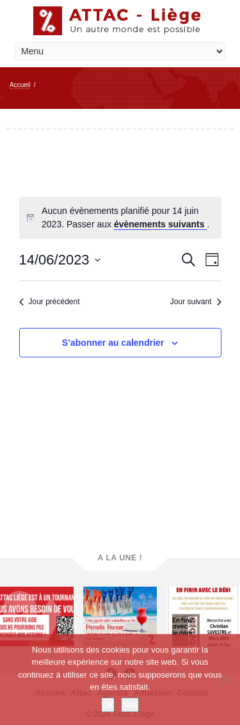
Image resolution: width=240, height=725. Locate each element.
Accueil (20, 84)
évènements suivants (160, 224)
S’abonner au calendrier (113, 343)
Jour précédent (49, 301)
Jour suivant (195, 301)
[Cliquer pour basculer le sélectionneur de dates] (59, 259)
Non (130, 705)
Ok (107, 705)
